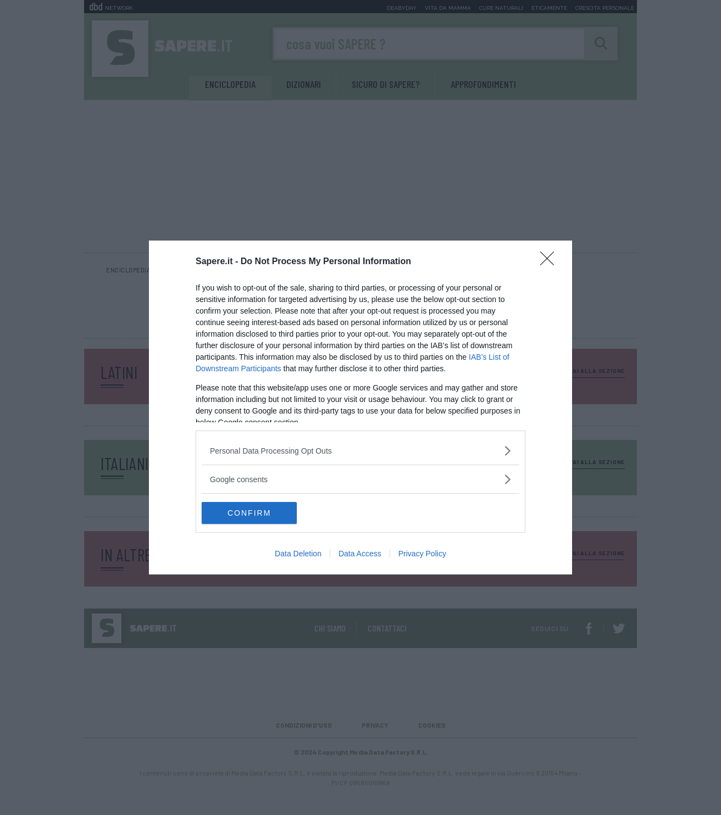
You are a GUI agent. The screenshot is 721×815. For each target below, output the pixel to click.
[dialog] (360, 407)
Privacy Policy (422, 553)
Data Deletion (298, 553)
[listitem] (360, 450)
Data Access (360, 553)
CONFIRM (253, 513)
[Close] (550, 262)
